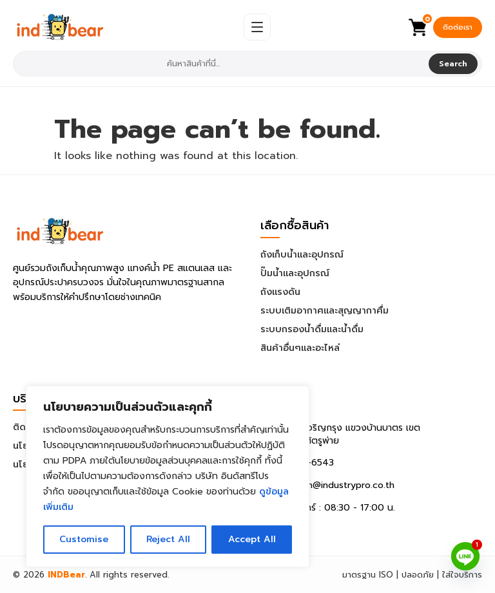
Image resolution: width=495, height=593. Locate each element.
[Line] (465, 556)
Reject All (167, 539)
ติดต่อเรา (457, 27)
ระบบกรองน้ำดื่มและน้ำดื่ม (312, 329)
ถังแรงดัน (280, 292)
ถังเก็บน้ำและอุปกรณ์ (302, 254)
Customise (83, 539)
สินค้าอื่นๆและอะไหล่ (300, 348)
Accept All (252, 539)
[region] (167, 476)
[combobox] (222, 63)
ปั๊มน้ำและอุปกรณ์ (294, 273)
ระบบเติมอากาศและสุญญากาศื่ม (324, 310)
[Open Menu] (257, 27)
